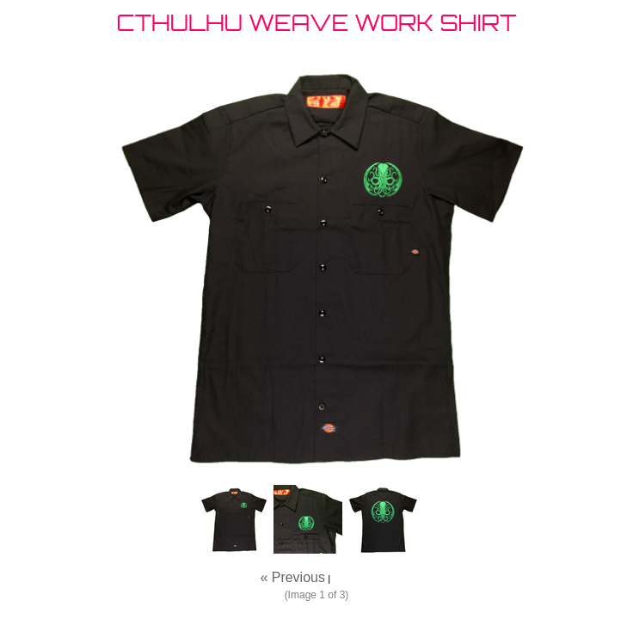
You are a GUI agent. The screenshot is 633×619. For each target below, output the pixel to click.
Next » (352, 577)
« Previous (292, 577)
